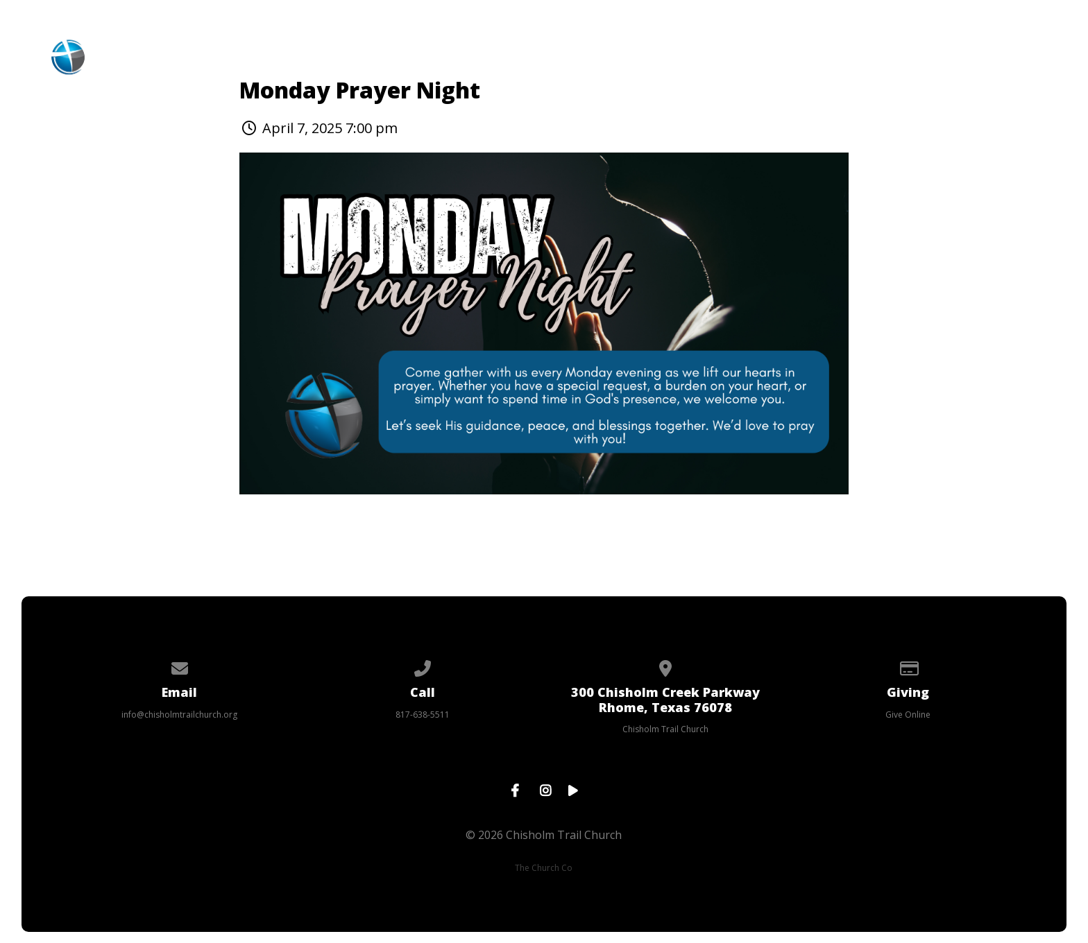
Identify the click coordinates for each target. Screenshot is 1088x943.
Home (261, 49)
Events (549, 49)
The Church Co (543, 868)
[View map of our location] (665, 666)
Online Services (663, 49)
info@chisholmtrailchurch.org (179, 714)
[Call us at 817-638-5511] (422, 666)
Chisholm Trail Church (665, 729)
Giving (774, 49)
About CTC (349, 49)
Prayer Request (1000, 49)
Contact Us (871, 49)
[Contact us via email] (180, 666)
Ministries (455, 49)
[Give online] (908, 666)
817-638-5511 (423, 714)
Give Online (907, 714)
